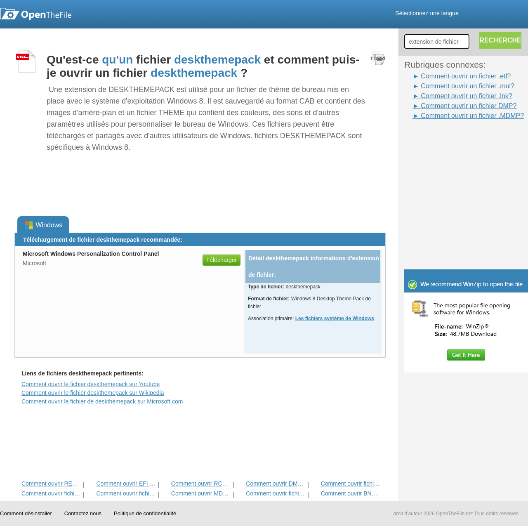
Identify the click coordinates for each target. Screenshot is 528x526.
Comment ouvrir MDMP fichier (201, 493)
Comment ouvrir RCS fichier (201, 483)
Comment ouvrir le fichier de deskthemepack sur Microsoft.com (102, 401)
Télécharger (221, 260)
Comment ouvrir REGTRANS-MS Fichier (51, 483)
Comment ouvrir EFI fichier (126, 483)
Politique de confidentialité (145, 513)
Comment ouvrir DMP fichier (276, 483)
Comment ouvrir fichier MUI (276, 493)
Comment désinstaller (26, 513)
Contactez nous (82, 513)
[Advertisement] (453, 139)
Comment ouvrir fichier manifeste (126, 493)
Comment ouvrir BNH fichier (351, 493)
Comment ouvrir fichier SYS (51, 493)
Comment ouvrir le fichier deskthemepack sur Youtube (90, 384)
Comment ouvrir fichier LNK (351, 483)
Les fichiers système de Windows (334, 318)
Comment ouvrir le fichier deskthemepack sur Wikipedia (92, 392)
